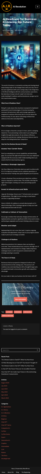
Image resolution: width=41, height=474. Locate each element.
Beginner (4, 419)
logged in (13, 329)
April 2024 (4, 395)
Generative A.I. (5, 440)
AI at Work (9, 312)
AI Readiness (18, 312)
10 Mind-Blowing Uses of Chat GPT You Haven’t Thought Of (19, 362)
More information (20, 299)
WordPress (26, 468)
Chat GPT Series (6, 425)
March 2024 (5, 398)
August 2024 (5, 383)
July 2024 (4, 386)
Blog (17, 472)
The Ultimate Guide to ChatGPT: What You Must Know (17, 359)
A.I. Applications (6, 407)
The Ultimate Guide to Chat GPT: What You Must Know (17, 366)
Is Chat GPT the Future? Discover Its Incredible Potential (18, 369)
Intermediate (5, 446)
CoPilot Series (5, 434)
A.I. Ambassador (8, 30)
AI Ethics (4, 416)
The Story (4, 455)
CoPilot (3, 431)
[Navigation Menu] (37, 6)
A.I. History (4, 410)
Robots (3, 452)
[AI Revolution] (13, 6)
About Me (11, 472)
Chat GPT (4, 422)
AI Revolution (27, 312)
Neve (13, 468)
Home (3, 472)
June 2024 (4, 389)
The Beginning (25, 472)
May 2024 (4, 392)
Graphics (4, 443)
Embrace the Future (7, 315)
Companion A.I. (5, 428)
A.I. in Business (5, 413)
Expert (3, 437)
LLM (2, 449)
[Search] (18, 350)
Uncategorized (5, 458)
